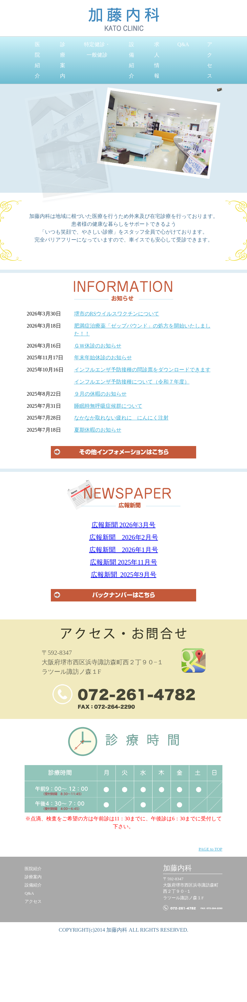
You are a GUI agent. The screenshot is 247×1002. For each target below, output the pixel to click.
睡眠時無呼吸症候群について (108, 406)
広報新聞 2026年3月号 (123, 524)
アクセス (209, 60)
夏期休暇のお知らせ (97, 430)
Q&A (183, 44)
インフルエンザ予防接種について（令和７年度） (132, 382)
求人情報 (156, 60)
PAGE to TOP (210, 849)
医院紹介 (37, 60)
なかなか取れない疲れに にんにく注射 (121, 417)
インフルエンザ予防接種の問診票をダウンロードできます (142, 369)
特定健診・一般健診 (97, 50)
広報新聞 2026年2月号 (123, 537)
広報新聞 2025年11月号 (123, 562)
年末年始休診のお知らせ (103, 357)
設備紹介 (131, 60)
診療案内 (62, 60)
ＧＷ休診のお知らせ (97, 346)
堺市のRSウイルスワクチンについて (116, 313)
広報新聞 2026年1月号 (123, 549)
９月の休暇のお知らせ (100, 394)
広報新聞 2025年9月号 (123, 574)
